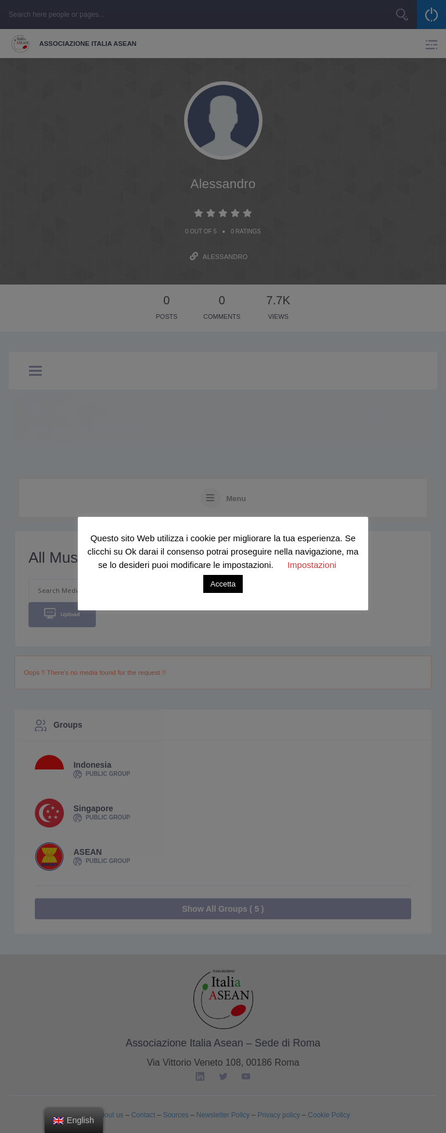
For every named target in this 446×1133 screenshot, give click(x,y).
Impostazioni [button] (311, 565)
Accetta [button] (222, 584)
